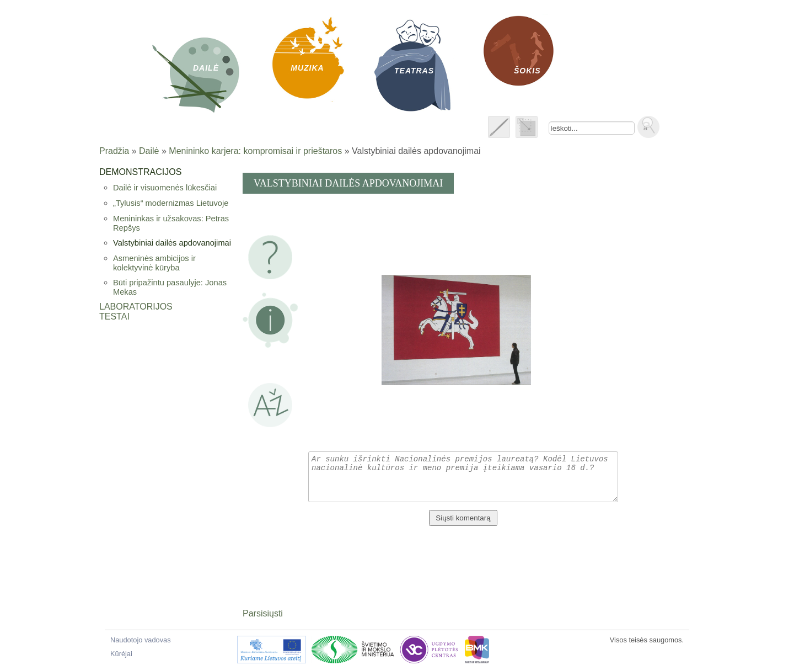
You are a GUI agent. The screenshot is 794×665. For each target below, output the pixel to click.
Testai (114, 316)
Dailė (149, 151)
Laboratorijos (136, 306)
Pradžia (114, 151)
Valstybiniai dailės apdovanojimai (172, 242)
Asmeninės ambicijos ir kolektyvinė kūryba (154, 263)
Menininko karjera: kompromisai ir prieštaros (255, 151)
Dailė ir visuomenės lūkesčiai (165, 187)
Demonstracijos (140, 172)
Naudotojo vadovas (140, 640)
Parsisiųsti (263, 613)
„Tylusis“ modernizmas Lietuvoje (170, 203)
